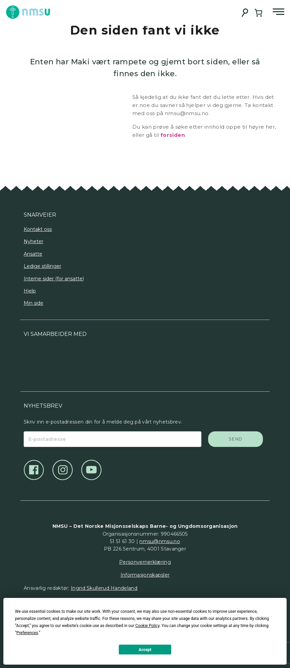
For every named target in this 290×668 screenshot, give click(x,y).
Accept (145, 649)
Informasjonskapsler (145, 575)
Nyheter (33, 241)
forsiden (172, 135)
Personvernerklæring (145, 562)
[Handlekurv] (258, 13)
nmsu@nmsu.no (159, 541)
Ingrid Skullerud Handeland (104, 588)
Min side (33, 303)
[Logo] (84, 362)
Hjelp (30, 291)
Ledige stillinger (42, 266)
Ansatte (33, 254)
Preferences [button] (27, 632)
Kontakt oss (38, 229)
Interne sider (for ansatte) (54, 279)
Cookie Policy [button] (147, 625)
